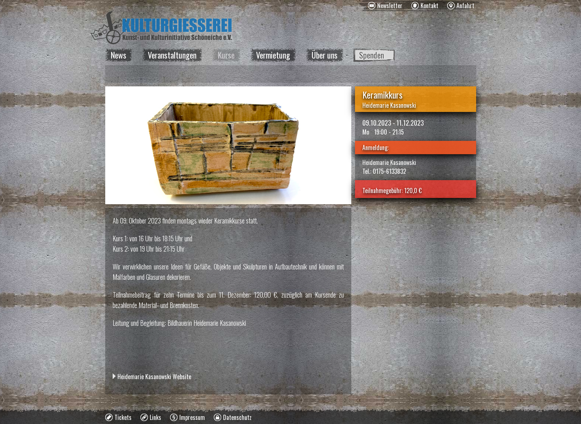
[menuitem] (385, 5)
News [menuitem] (118, 55)
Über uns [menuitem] (325, 55)
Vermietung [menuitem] (273, 55)
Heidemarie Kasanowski (389, 105)
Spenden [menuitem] (371, 55)
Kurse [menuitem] (226, 55)
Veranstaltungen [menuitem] (172, 55)
